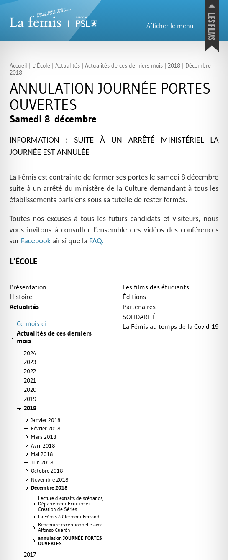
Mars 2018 (43, 436)
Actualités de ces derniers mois (54, 337)
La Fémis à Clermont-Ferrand (69, 517)
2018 (30, 408)
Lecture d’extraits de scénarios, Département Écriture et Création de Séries (71, 503)
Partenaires (139, 306)
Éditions (134, 296)
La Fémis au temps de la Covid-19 (171, 326)
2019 (30, 399)
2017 (30, 554)
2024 (30, 353)
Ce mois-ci (31, 323)
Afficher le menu (170, 25)
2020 (30, 389)
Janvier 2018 (45, 420)
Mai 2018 (42, 454)
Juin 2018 (42, 462)
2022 (30, 371)
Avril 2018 (43, 445)
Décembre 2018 (49, 487)
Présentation (28, 287)
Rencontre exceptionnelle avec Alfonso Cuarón (70, 527)
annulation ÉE (70, 541)
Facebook (36, 240)
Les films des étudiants (156, 287)
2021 (30, 380)
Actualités (24, 306)
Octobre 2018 (47, 470)
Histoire (21, 296)
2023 (30, 362)
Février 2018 (45, 428)
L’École (23, 261)
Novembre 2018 (49, 479)
